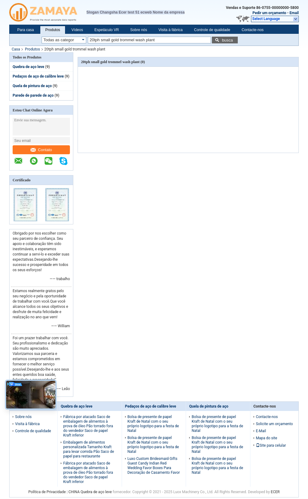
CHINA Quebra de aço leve (89, 492)
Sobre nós (138, 30)
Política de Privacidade (47, 492)
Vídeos (77, 30)
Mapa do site (266, 438)
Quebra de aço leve (28, 67)
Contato (41, 149)
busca (227, 40)
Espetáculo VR (106, 30)
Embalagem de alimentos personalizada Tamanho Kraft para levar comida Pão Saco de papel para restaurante (88, 449)
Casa (16, 49)
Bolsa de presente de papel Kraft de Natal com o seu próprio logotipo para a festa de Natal (153, 424)
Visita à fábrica (171, 30)
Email (294, 13)
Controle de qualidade (212, 30)
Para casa (25, 30)
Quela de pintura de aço (32, 86)
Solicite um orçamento (274, 424)
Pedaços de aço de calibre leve (38, 76)
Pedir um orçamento (269, 13)
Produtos (52, 30)
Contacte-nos (252, 30)
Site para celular (271, 445)
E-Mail (261, 431)
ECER (275, 492)
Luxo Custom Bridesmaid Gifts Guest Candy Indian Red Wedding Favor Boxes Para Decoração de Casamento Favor (154, 466)
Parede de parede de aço (33, 95)
